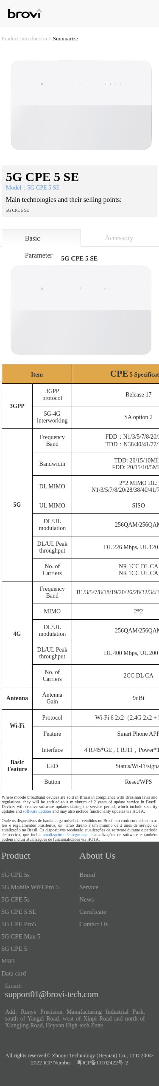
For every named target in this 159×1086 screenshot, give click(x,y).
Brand (84, 874)
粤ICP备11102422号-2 (102, 1065)
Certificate (90, 911)
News (84, 899)
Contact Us (91, 924)
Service (86, 887)
